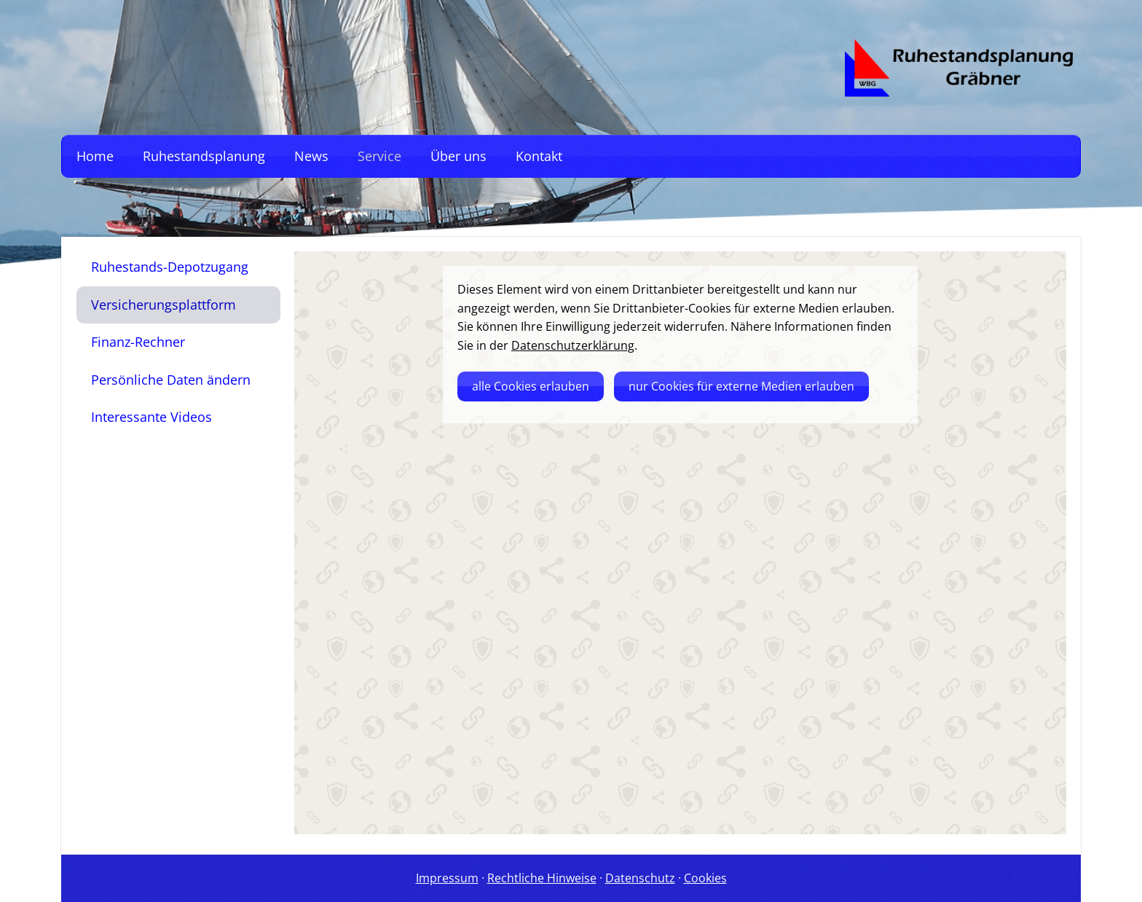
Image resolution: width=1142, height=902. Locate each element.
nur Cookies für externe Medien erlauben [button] (741, 386)
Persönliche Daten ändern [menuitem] (171, 379)
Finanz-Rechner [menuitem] (138, 341)
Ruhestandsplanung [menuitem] (204, 156)
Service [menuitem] (379, 156)
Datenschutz (640, 878)
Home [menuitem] (95, 156)
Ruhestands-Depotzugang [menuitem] (169, 266)
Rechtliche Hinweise (541, 878)
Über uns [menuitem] (458, 156)
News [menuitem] (311, 156)
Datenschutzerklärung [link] (572, 345)
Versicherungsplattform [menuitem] (163, 304)
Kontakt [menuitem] (539, 156)
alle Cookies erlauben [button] (530, 386)
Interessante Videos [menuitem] (151, 416)
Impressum (447, 878)
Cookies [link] (705, 878)
